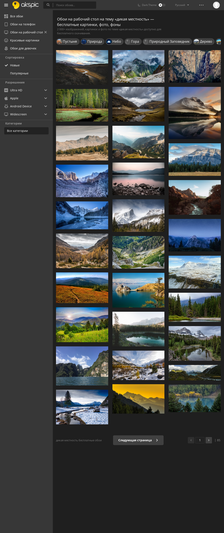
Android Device (18, 106)
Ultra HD (13, 90)
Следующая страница (138, 440)
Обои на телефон (19, 24)
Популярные (19, 73)
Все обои (13, 16)
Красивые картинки (21, 40)
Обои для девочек (20, 48)
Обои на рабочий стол (25, 32)
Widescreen (15, 114)
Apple (11, 98)
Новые (15, 65)
